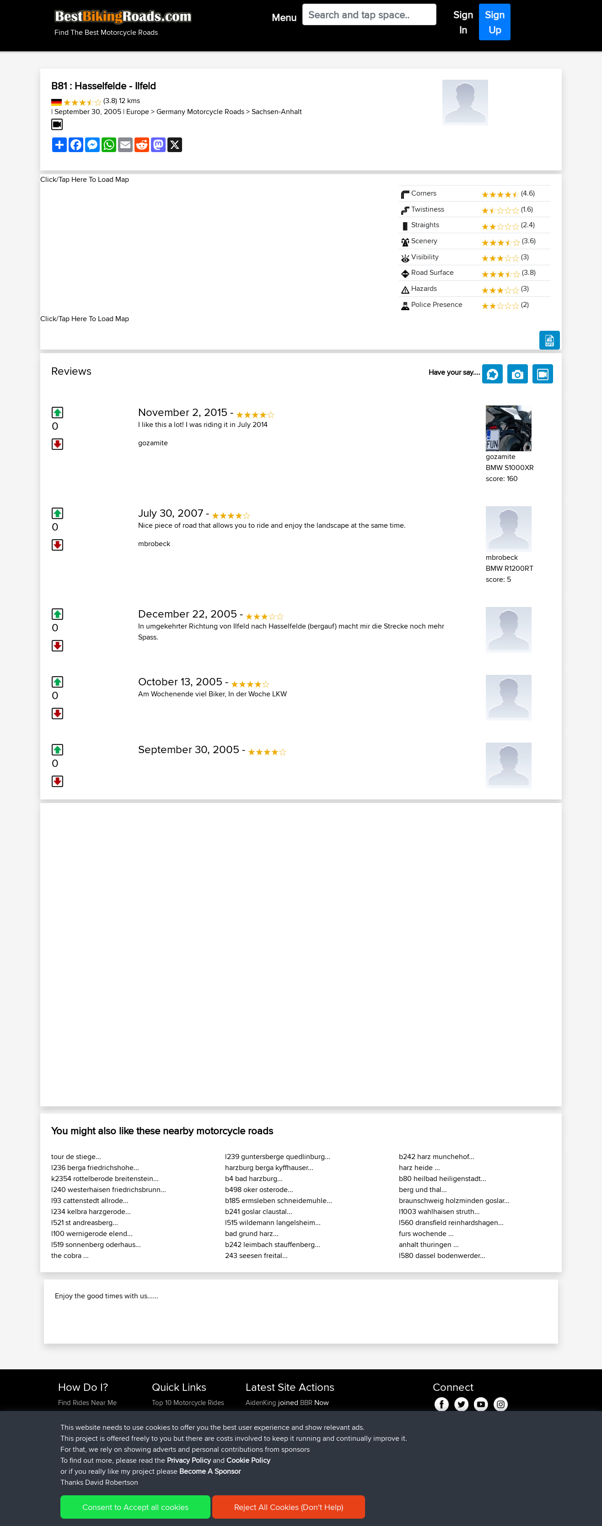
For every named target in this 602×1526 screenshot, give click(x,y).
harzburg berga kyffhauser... (269, 1167)
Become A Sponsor (210, 1471)
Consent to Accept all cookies (135, 1507)
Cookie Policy (248, 1460)
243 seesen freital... (256, 1255)
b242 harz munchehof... (436, 1156)
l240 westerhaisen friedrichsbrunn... (108, 1189)
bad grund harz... (252, 1233)
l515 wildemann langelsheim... (273, 1222)
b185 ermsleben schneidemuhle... (278, 1200)
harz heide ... (419, 1167)
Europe (137, 111)
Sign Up (495, 22)
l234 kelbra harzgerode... (91, 1211)
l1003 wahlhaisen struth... (439, 1211)
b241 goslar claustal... (258, 1211)
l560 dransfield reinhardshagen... (451, 1222)
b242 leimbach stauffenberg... (272, 1244)
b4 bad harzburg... (254, 1178)
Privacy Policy (189, 1460)
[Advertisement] (214, 249)
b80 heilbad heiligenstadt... (442, 1178)
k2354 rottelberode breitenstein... (105, 1178)
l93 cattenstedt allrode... (90, 1200)
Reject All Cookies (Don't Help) (288, 1507)
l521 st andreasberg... (84, 1222)
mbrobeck (154, 543)
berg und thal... (423, 1189)
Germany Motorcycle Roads (200, 111)
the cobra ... (70, 1255)
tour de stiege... (76, 1156)
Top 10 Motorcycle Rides (188, 1402)
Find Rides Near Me (87, 1402)
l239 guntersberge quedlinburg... (277, 1156)
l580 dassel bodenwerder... (442, 1255)
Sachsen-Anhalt (277, 111)
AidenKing (262, 1402)
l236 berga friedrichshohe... (95, 1167)
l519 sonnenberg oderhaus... (96, 1244)
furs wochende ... (426, 1233)
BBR (306, 1402)
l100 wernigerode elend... (92, 1233)
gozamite (153, 443)
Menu (284, 17)
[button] (79, 954)
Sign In (463, 22)
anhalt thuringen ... (429, 1244)
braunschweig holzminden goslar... (454, 1200)
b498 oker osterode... (259, 1189)
